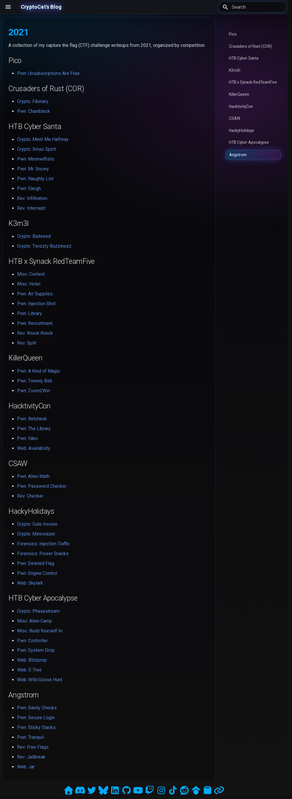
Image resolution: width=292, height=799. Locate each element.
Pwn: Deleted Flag (35, 563)
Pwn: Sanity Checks (37, 707)
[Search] (252, 7)
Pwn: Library (29, 313)
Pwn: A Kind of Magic (38, 371)
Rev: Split (26, 343)
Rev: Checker (30, 496)
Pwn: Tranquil (30, 737)
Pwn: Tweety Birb (34, 381)
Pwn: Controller (32, 640)
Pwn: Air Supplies (35, 294)
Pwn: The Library (34, 428)
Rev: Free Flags (33, 747)
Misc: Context (31, 274)
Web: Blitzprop (32, 660)
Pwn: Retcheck (32, 418)
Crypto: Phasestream (38, 611)
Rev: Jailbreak (31, 757)
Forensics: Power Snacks (43, 553)
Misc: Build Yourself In (39, 631)
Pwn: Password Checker (42, 486)
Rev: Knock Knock (35, 333)
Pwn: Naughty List (35, 178)
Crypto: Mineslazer (36, 534)
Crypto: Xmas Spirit (36, 149)
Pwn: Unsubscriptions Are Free (48, 73)
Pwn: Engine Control (37, 573)
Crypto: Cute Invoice (37, 524)
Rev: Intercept (31, 208)
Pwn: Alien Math (33, 476)
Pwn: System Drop (36, 650)
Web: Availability (33, 448)
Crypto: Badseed (34, 236)
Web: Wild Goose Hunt (39, 679)
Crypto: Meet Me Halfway (43, 139)
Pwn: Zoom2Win (33, 390)
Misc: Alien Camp (34, 621)
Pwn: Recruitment (34, 323)
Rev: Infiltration (32, 198)
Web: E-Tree (29, 670)
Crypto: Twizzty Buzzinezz (44, 246)
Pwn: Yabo (27, 438)
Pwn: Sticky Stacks (36, 727)
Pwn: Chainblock (33, 111)
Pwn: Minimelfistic (35, 159)
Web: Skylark (30, 583)
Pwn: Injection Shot (36, 303)
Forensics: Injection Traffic (43, 543)
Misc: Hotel (28, 284)
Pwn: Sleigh (29, 188)
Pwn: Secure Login (36, 717)
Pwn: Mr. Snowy (33, 169)
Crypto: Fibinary (32, 101)
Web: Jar (26, 766)
